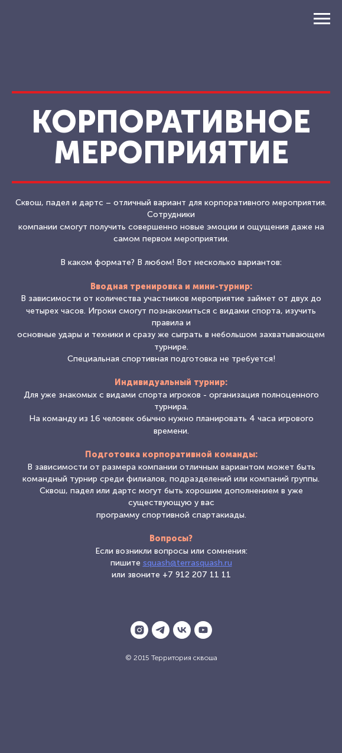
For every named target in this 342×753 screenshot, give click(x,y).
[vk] (182, 630)
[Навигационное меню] (322, 19)
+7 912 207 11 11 (196, 575)
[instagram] (139, 630)
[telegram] (161, 630)
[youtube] (203, 630)
